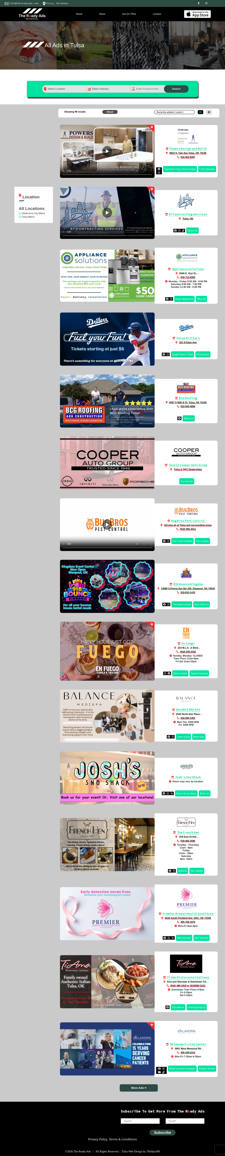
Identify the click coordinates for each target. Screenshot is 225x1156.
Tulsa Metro (28, 216)
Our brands (186, 481)
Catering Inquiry (197, 1007)
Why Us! (201, 299)
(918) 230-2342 (188, 652)
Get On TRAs (129, 14)
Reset (110, 112)
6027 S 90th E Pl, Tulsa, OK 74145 (188, 402)
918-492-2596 (188, 841)
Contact (157, 14)
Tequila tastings (199, 673)
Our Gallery (197, 870)
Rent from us (201, 604)
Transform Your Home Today (180, 169)
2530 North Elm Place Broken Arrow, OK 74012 (186, 715)
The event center (182, 604)
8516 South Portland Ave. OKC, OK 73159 (188, 918)
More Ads (138, 1087)
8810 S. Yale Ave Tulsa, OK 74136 (188, 153)
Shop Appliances (184, 299)
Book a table (180, 673)
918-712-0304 (188, 277)
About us (189, 418)
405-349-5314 (188, 1052)
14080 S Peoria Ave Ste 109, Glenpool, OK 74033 (188, 588)
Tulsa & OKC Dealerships (188, 469)
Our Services (201, 937)
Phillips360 (153, 1151)
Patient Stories (207, 1068)
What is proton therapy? (182, 1068)
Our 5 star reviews (182, 541)
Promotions (203, 354)
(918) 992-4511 (188, 529)
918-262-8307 (188, 157)
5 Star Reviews (207, 169)
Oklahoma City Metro (33, 213)
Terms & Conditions (123, 1139)
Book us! (204, 793)
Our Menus (178, 1007)
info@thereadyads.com (20, 3)
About (102, 14)
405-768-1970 (188, 922)
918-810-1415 (188, 592)
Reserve (182, 870)
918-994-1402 (188, 718)
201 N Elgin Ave (188, 342)
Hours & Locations (186, 793)
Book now (198, 736)
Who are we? (184, 937)
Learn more (183, 736)
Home (79, 14)
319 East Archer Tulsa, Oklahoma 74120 (186, 838)
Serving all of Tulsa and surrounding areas (188, 525)
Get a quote (202, 541)
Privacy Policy (97, 1139)
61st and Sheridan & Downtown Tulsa (188, 981)
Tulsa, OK (187, 218)
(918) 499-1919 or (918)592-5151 (187, 985)
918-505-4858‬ (188, 406)
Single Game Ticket (182, 354)
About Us (192, 230)
